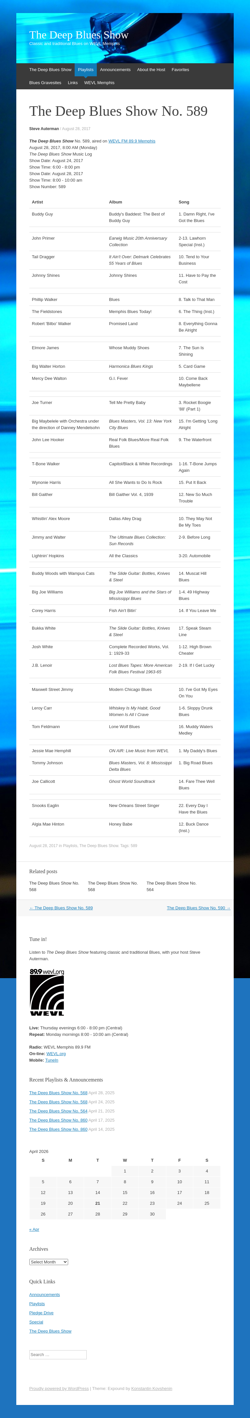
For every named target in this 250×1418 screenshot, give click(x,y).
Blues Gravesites (45, 82)
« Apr (34, 1229)
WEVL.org (56, 1053)
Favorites (180, 69)
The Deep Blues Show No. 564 (58, 1111)
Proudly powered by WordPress (59, 1388)
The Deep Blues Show (79, 34)
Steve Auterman (44, 129)
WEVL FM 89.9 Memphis (132, 141)
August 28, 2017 (76, 129)
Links (73, 82)
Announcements (115, 69)
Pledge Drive (41, 1312)
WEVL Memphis (99, 82)
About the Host (151, 69)
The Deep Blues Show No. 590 (198, 907)
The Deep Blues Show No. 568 (58, 1092)
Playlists (86, 69)
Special (36, 1322)
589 (134, 845)
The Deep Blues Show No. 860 (58, 1120)
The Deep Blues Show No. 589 (61, 907)
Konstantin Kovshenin (151, 1388)
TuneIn (51, 1060)
